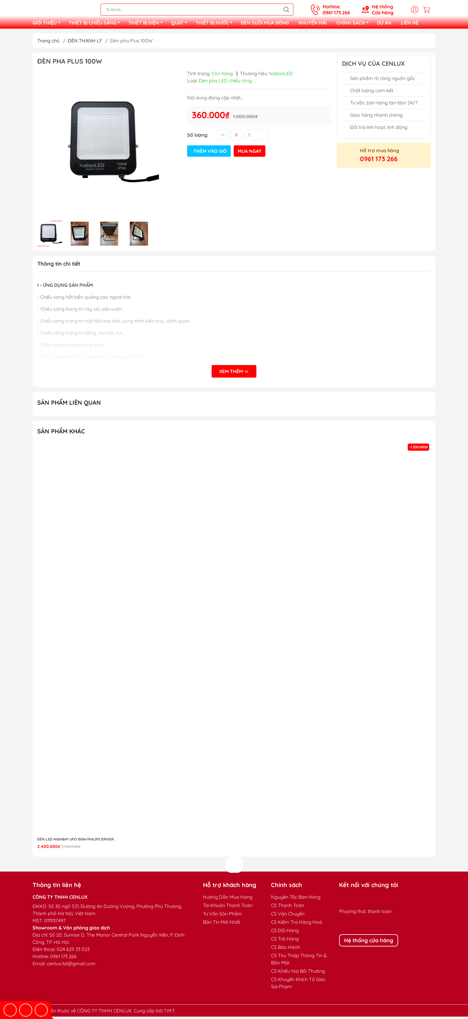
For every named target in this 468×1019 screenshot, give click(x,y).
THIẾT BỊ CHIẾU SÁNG (96, 25)
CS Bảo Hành (285, 949)
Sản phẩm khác (61, 433)
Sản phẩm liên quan (69, 405)
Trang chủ (48, 43)
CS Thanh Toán (287, 908)
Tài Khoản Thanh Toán (228, 908)
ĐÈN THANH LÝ (85, 43)
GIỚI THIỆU (48, 25)
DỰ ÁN (384, 24)
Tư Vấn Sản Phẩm (222, 916)
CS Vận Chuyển (287, 916)
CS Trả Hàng (285, 941)
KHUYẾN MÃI (312, 24)
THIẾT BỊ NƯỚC (215, 25)
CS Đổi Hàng (285, 933)
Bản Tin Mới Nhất (221, 924)
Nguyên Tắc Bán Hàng (296, 899)
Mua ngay (249, 153)
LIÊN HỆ (409, 24)
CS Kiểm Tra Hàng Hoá (296, 924)
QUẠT (181, 25)
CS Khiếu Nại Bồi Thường (298, 973)
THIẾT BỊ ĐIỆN (147, 25)
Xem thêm (234, 374)
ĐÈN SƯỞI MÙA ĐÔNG (265, 24)
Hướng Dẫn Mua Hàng (228, 899)
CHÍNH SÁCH (354, 25)
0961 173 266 (379, 161)
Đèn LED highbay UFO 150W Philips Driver (75, 841)
